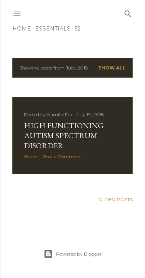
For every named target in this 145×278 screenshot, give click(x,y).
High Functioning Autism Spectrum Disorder (64, 135)
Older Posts (115, 199)
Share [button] (30, 156)
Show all (112, 68)
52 (77, 28)
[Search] (128, 12)
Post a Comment (62, 156)
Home (21, 28)
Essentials (52, 28)
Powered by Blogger (73, 254)
